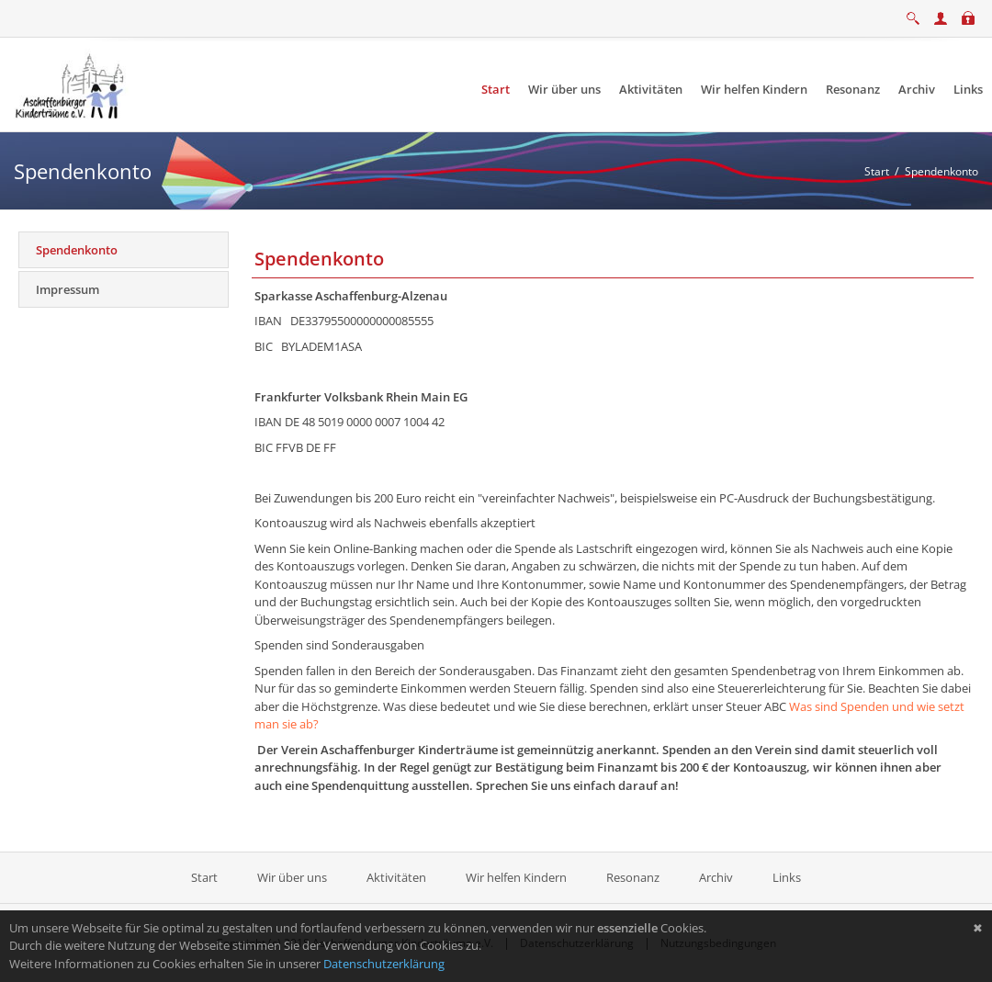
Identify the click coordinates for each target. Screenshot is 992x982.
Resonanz (632, 877)
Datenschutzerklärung (384, 963)
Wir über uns (292, 877)
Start (205, 877)
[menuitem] (495, 90)
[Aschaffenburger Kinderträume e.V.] (72, 83)
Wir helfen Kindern (516, 877)
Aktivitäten (396, 877)
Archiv (716, 877)
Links (786, 877)
